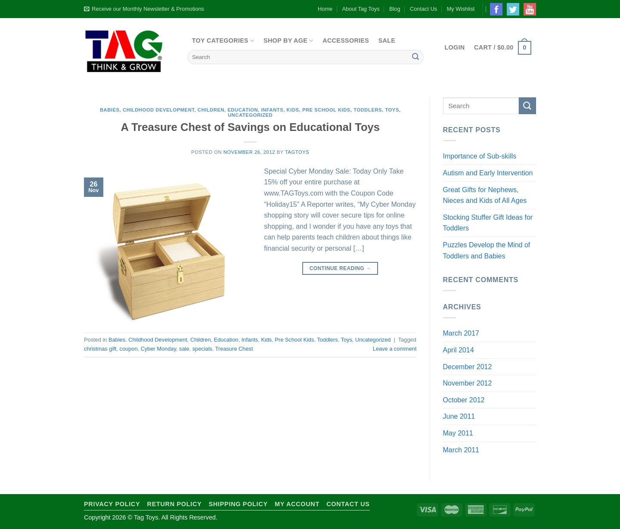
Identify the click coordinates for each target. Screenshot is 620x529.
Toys (392, 109)
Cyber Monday (158, 348)
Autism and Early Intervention (488, 173)
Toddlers (367, 109)
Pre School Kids (326, 109)
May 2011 (458, 433)
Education (242, 109)
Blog (394, 9)
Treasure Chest (234, 348)
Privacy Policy (112, 504)
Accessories (345, 40)
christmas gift (100, 348)
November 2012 (467, 383)
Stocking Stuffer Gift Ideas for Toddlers (488, 223)
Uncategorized (250, 115)
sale (184, 348)
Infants (272, 109)
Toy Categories (223, 41)
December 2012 (467, 366)
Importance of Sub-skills (480, 156)
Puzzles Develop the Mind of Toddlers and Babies (486, 250)
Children (211, 109)
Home (325, 9)
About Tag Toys (361, 9)
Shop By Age (288, 41)
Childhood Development (159, 109)
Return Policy (174, 504)
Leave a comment (395, 348)
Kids (293, 109)
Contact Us (423, 9)
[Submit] (415, 57)
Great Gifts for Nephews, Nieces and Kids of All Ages (485, 195)
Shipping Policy (238, 504)
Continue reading (340, 268)
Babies (110, 109)
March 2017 (461, 333)
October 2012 (464, 400)
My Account (297, 504)
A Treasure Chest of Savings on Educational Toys (250, 127)
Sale (387, 40)
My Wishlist (461, 9)
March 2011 (461, 450)
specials (202, 348)
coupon (129, 348)
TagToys (297, 152)
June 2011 (459, 416)
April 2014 (458, 350)
